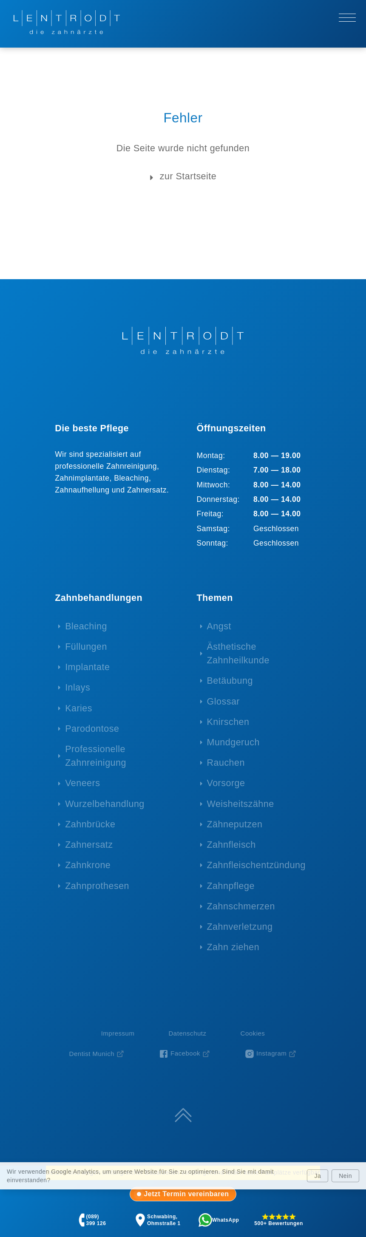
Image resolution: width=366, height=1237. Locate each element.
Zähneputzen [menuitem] (235, 824)
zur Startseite (181, 177)
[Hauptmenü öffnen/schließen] (347, 17)
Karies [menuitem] (78, 708)
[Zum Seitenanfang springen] (183, 1115)
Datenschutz (187, 1033)
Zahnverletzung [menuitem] (240, 927)
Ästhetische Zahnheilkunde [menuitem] (238, 653)
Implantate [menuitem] (87, 667)
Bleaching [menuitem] (86, 626)
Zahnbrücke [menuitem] (90, 824)
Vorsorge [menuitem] (226, 783)
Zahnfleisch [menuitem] (231, 845)
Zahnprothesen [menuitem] (97, 886)
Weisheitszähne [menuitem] (240, 804)
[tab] (183, 1194)
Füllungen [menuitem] (86, 647)
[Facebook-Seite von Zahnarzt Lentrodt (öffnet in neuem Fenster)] (184, 1054)
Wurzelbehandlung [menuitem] (105, 804)
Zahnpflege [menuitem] (231, 886)
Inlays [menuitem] (77, 687)
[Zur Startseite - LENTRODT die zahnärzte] (67, 22)
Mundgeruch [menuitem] (233, 742)
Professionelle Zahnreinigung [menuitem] (95, 756)
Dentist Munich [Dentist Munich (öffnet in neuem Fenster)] (91, 1053)
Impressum (118, 1033)
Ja (317, 1175)
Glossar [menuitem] (223, 701)
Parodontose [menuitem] (92, 729)
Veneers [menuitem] (82, 783)
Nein (345, 1175)
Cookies (253, 1033)
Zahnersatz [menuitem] (89, 845)
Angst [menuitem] (219, 626)
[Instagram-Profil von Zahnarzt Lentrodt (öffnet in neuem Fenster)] (270, 1054)
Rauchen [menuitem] (226, 763)
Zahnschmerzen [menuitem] (241, 906)
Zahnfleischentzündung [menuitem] (256, 865)
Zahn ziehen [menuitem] (233, 947)
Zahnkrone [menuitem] (88, 865)
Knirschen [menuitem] (228, 722)
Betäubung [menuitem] (230, 681)
